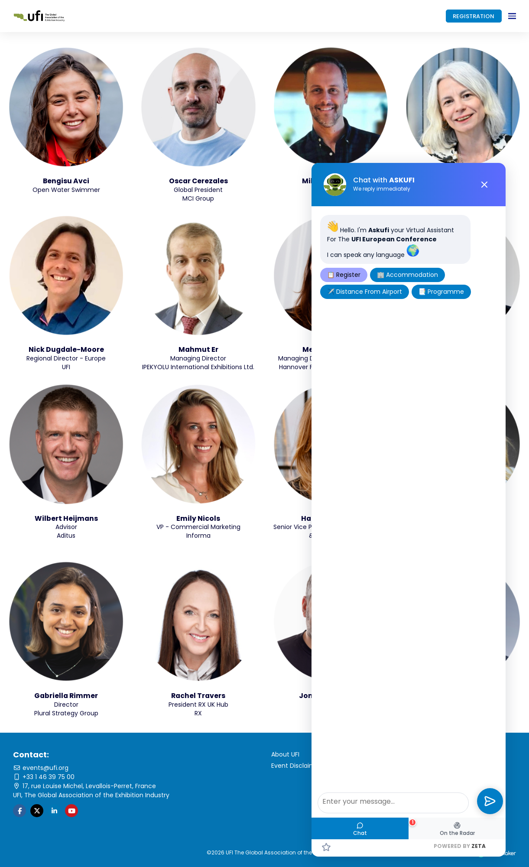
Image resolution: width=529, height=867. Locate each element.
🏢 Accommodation (407, 274)
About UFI (285, 754)
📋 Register (343, 274)
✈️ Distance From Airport (364, 291)
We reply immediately (381, 189)
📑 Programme (441, 291)
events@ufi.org (40, 767)
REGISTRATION (473, 16)
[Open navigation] (512, 16)
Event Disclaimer (296, 765)
